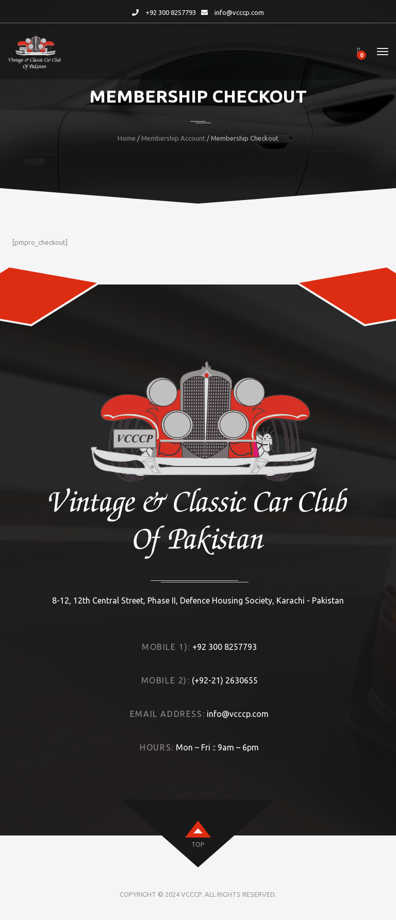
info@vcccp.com (239, 12)
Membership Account (173, 138)
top (197, 844)
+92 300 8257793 (170, 12)
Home (127, 138)
